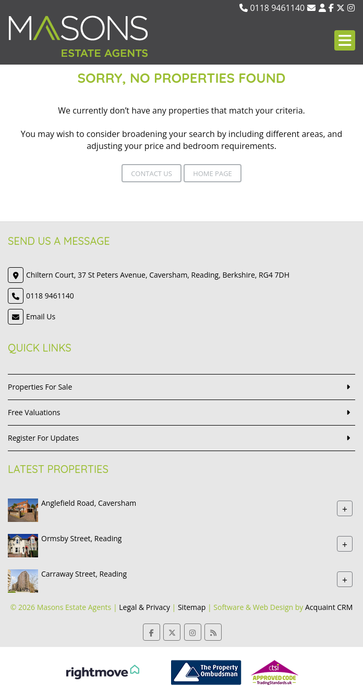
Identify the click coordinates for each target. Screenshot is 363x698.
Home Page (212, 173)
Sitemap (191, 607)
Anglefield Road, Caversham (88, 503)
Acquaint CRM (329, 607)
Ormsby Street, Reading (81, 538)
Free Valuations (34, 412)
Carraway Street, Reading (84, 574)
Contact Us (151, 173)
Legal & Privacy (144, 607)
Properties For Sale (40, 387)
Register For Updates (43, 438)
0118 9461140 (272, 8)
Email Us (40, 316)
